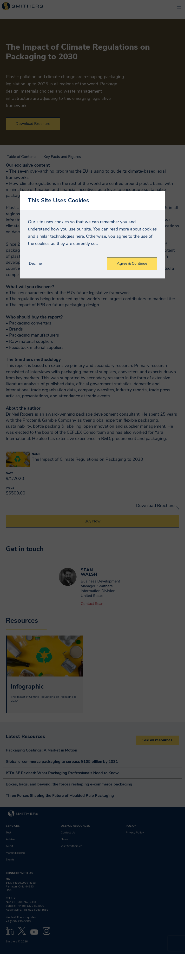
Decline (35, 263)
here (80, 236)
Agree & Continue (132, 263)
